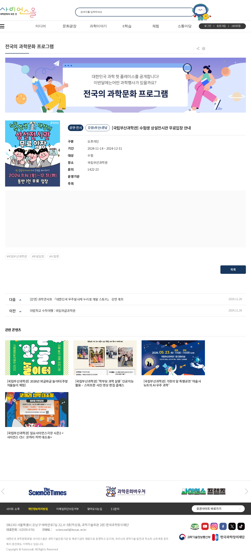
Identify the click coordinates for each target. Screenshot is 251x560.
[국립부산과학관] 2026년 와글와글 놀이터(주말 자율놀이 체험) (37, 383)
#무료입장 (38, 256)
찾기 (190, 12)
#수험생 (54, 256)
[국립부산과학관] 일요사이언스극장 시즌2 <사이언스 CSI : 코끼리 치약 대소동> (35, 435)
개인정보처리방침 (38, 509)
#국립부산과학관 (17, 256)
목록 (233, 269)
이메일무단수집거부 (67, 509)
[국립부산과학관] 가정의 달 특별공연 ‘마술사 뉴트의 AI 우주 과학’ (172, 383)
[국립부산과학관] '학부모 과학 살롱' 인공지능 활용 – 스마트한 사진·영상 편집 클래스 (104, 383)
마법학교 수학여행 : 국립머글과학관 (52, 311)
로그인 (207, 26)
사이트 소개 (12, 509)
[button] (2, 491)
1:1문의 (115, 509)
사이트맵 (236, 26)
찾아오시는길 (94, 509)
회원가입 (221, 26)
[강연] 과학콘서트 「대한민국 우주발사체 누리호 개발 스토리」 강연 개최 (77, 299)
